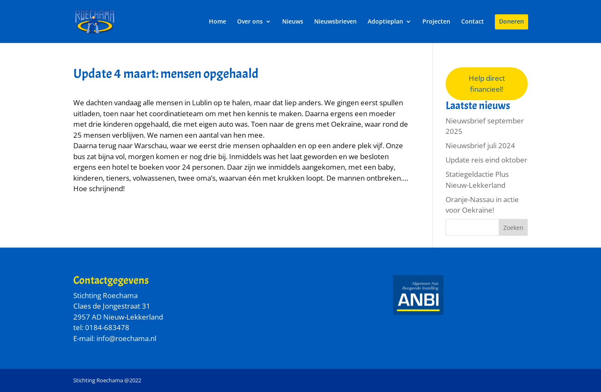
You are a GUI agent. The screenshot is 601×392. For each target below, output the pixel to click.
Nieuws (292, 22)
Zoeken (513, 228)
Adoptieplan (385, 22)
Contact (472, 22)
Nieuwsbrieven (335, 22)
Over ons (250, 22)
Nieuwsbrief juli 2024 (480, 145)
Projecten (436, 22)
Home (217, 22)
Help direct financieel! (487, 83)
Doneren (511, 22)
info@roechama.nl (126, 338)
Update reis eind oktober (486, 160)
